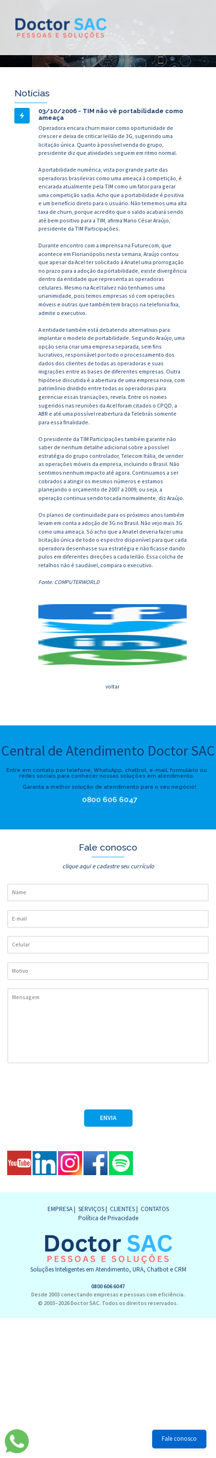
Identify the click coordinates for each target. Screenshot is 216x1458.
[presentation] (80, 1090)
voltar (112, 686)
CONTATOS (155, 1209)
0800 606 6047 (107, 799)
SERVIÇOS (91, 1209)
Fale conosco (179, 1439)
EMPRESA (60, 1209)
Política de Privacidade (108, 1218)
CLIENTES (122, 1209)
